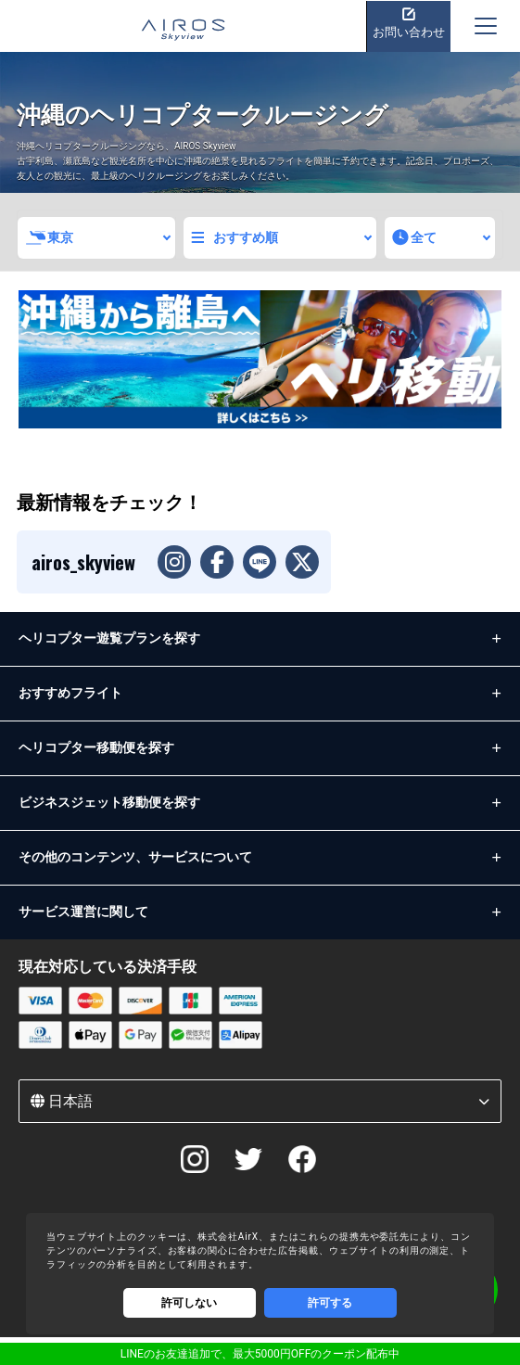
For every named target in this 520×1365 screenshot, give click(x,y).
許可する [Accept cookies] (330, 1302)
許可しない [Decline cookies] (189, 1302)
